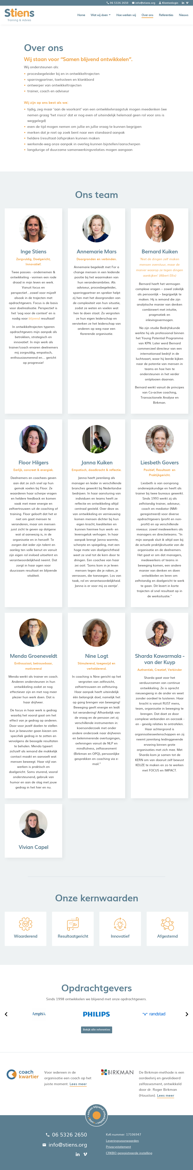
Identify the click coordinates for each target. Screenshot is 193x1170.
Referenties (166, 15)
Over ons (147, 15)
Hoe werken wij (126, 15)
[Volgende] (186, 1014)
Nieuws (183, 15)
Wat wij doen (99, 15)
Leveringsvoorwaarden (122, 1140)
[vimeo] (187, 3)
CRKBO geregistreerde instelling (129, 1153)
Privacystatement (118, 1146)
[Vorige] (6, 1014)
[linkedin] (183, 3)
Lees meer (78, 1083)
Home (81, 15)
